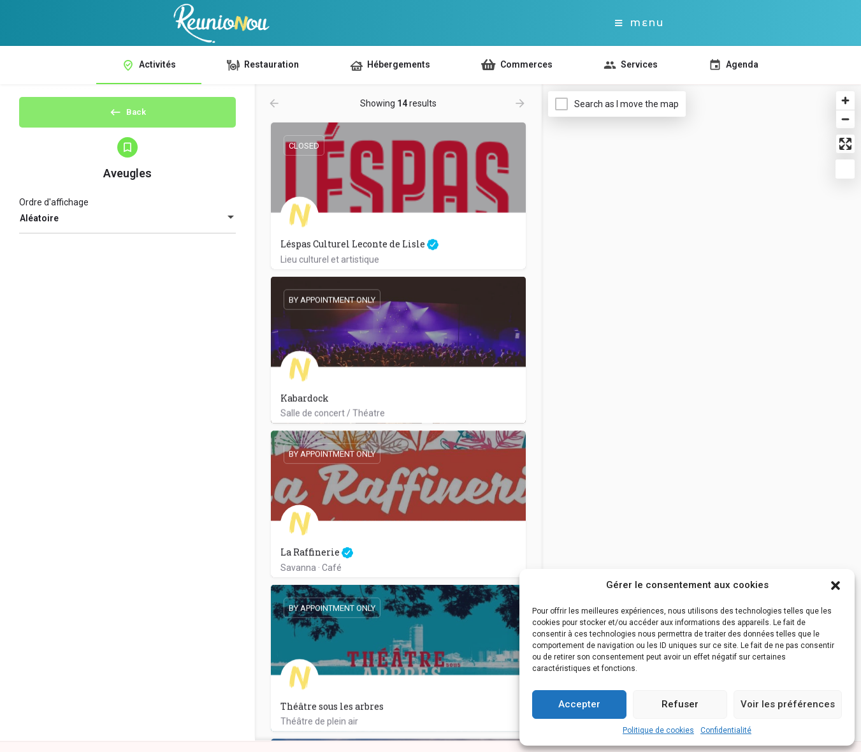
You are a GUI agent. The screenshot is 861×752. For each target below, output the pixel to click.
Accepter (579, 704)
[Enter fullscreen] (845, 144)
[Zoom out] (845, 119)
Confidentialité (725, 730)
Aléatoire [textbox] (39, 229)
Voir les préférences (788, 704)
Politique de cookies (658, 730)
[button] (835, 585)
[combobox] (127, 229)
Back (127, 116)
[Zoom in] (845, 100)
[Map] (701, 413)
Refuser (680, 704)
